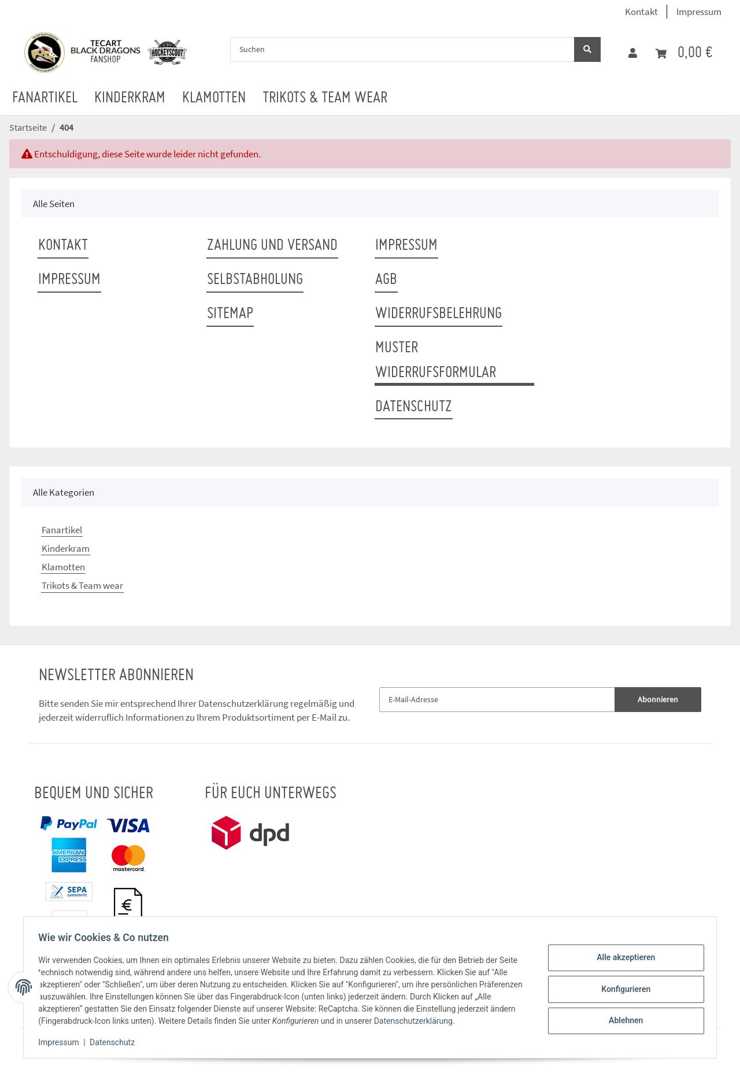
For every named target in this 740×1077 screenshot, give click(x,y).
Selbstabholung (255, 279)
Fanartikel (62, 529)
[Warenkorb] (684, 53)
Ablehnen (622, 1019)
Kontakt (641, 11)
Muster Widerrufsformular (435, 361)
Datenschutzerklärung (243, 703)
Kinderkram (66, 548)
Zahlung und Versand (272, 245)
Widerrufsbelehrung (438, 314)
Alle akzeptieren (622, 959)
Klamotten (63, 566)
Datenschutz (413, 407)
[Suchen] (402, 49)
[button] (632, 53)
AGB (386, 279)
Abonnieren (658, 699)
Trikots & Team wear (82, 585)
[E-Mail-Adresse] (497, 699)
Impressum (699, 11)
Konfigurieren (621, 989)
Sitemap (230, 314)
